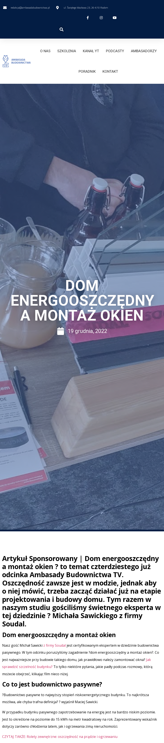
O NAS (45, 51)
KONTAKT (110, 71)
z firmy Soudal (55, 645)
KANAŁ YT (91, 51)
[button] (61, 29)
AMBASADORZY (144, 51)
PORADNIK (87, 71)
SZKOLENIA (66, 51)
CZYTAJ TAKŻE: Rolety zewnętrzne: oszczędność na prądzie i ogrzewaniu (59, 736)
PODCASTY (115, 51)
